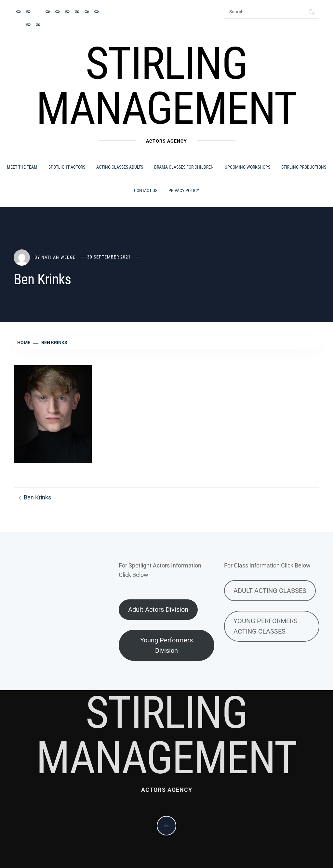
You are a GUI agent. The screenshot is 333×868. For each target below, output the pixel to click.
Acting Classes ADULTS (119, 167)
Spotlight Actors (66, 167)
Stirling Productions (303, 167)
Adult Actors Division (158, 609)
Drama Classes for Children (184, 167)
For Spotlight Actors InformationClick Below (160, 570)
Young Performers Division (166, 645)
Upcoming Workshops (247, 167)
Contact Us (145, 190)
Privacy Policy (183, 190)
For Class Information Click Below (267, 565)
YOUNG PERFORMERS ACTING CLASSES (265, 626)
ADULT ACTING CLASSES (269, 591)
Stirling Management (166, 86)
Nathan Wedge (58, 256)
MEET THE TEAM (22, 167)
